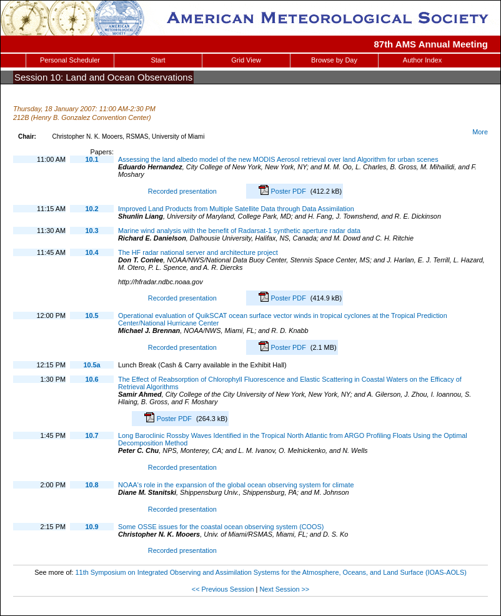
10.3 (91, 230)
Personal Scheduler (70, 60)
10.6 (91, 379)
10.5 (91, 315)
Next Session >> (284, 589)
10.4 (91, 252)
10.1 (91, 159)
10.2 (91, 208)
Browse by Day (334, 60)
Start (158, 60)
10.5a (91, 365)
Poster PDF (289, 191)
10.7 (91, 435)
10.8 (91, 485)
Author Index (422, 60)
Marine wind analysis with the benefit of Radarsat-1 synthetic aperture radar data (239, 230)
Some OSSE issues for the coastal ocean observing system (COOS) (221, 526)
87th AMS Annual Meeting (431, 44)
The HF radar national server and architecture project (198, 252)
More (480, 132)
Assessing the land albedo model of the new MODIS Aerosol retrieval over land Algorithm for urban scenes (278, 159)
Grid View (245, 60)
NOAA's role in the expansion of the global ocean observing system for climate (236, 485)
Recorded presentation (180, 191)
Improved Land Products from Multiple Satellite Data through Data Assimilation (236, 208)
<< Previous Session (223, 589)
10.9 (91, 526)
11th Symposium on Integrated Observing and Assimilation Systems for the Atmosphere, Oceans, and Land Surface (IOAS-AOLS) (271, 572)
